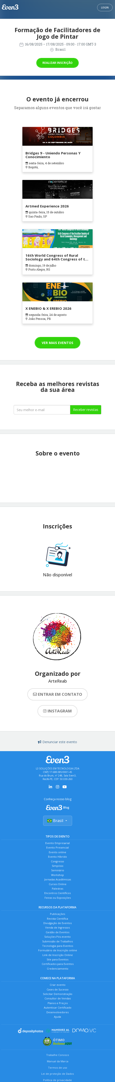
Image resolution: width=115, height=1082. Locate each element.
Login (105, 7)
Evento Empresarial (57, 843)
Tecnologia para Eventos (57, 946)
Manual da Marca (57, 1061)
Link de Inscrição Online (57, 955)
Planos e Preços (58, 1003)
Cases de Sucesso (58, 989)
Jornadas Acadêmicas (57, 879)
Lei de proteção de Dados (57, 1073)
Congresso (57, 861)
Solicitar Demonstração (57, 994)
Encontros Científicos (57, 893)
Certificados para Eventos (58, 964)
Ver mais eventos (57, 342)
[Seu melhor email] (42, 409)
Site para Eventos (57, 959)
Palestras (57, 888)
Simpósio (57, 866)
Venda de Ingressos (57, 927)
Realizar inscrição (57, 63)
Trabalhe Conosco (57, 1055)
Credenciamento (57, 968)
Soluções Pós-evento (57, 936)
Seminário (57, 870)
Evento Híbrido (57, 856)
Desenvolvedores (57, 1012)
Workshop (57, 875)
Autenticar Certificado (57, 1007)
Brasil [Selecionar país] (57, 820)
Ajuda (57, 1016)
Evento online (57, 852)
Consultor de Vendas (58, 998)
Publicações (57, 914)
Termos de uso (57, 1067)
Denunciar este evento (57, 742)
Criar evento (58, 984)
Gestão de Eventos (57, 932)
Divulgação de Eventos (57, 923)
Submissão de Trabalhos (57, 941)
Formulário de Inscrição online (57, 950)
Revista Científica (57, 918)
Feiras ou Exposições (58, 897)
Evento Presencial (57, 847)
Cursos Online (57, 884)
